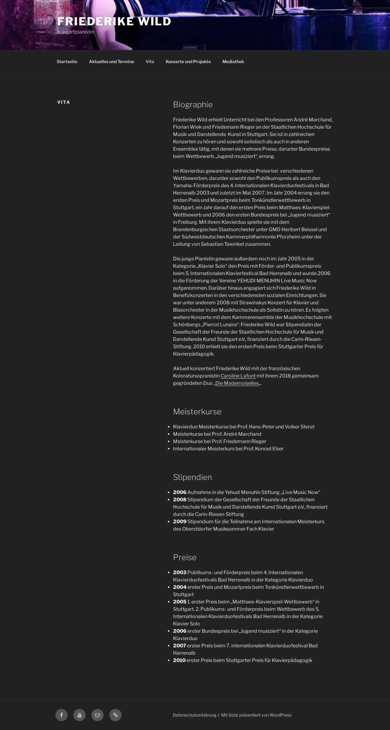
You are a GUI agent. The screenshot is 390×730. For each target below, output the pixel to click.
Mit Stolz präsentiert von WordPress (256, 714)
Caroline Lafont (238, 376)
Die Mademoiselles (237, 383)
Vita (150, 61)
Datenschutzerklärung (194, 714)
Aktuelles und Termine (111, 61)
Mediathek (233, 61)
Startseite (67, 61)
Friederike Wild (114, 21)
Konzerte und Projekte (188, 61)
